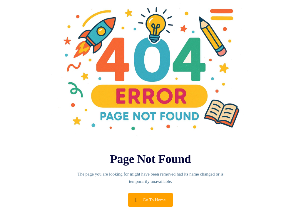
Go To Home (151, 200)
